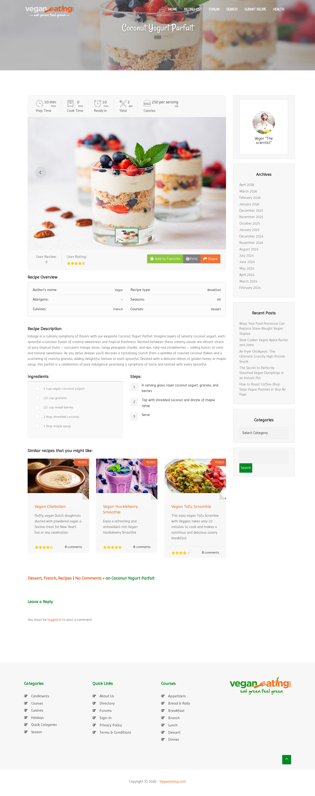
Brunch (174, 718)
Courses (37, 703)
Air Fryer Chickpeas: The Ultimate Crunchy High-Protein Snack (262, 356)
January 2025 (249, 230)
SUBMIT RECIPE (255, 9)
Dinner (173, 739)
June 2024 (247, 262)
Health (278, 9)
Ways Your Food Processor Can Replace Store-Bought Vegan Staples (262, 328)
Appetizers (177, 696)
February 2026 (250, 198)
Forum (214, 9)
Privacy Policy (111, 725)
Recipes (65, 578)
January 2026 (249, 204)
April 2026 (246, 185)
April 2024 (246, 275)
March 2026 (248, 191)
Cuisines (37, 710)
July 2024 (246, 255)
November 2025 (251, 217)
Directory (107, 703)
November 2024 (251, 243)
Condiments (40, 696)
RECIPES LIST (193, 9)
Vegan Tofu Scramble (191, 506)
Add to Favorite (165, 259)
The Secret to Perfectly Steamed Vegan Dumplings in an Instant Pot (261, 373)
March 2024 (248, 281)
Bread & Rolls (179, 703)
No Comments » (89, 578)
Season (36, 732)
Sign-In (105, 718)
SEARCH (231, 9)
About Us (107, 696)
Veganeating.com (173, 781)
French (50, 578)
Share (210, 259)
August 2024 (248, 249)
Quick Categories (44, 725)
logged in (54, 620)
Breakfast (176, 710)
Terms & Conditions (115, 732)
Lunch (173, 725)
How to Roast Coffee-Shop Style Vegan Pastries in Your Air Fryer (262, 389)
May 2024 (246, 268)
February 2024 (250, 288)
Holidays (37, 718)
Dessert (35, 578)
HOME (172, 9)
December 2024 (251, 236)
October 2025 (249, 223)
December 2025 (251, 210)
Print (192, 259)
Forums (106, 710)
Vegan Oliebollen (50, 506)
